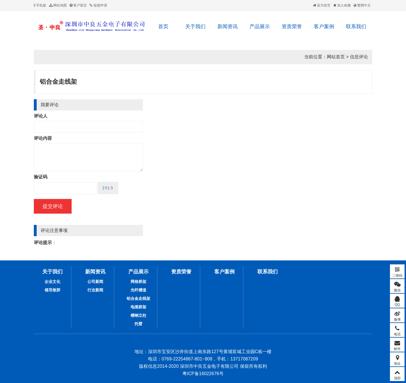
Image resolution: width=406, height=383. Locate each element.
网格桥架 (138, 281)
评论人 (40, 116)
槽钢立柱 (138, 315)
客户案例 (324, 26)
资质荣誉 (292, 26)
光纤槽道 (138, 290)
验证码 (40, 176)
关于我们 (195, 26)
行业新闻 (95, 290)
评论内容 (43, 138)
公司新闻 (95, 281)
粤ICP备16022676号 (203, 373)
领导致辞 (52, 290)
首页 (163, 26)
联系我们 (356, 26)
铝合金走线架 (58, 81)
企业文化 (52, 281)
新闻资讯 (227, 26)
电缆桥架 (138, 307)
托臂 (138, 324)
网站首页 (336, 56)
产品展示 (260, 26)
